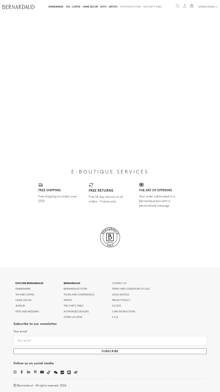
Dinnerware (55, 7)
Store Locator (73, 317)
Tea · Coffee (73, 7)
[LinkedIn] (28, 372)
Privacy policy (121, 300)
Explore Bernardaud (29, 283)
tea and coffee (24, 295)
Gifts (103, 7)
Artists (113, 7)
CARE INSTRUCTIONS (123, 312)
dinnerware (23, 289)
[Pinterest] (35, 372)
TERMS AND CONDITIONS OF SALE (131, 289)
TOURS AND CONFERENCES (79, 295)
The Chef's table (152, 7)
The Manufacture (130, 7)
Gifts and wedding (27, 312)
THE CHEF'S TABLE (73, 306)
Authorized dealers (76, 312)
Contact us (119, 283)
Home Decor (90, 7)
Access (116, 306)
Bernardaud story (75, 289)
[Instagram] (15, 372)
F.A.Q (115, 317)
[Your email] (110, 341)
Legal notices (120, 295)
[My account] (184, 6)
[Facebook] (21, 372)
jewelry (20, 306)
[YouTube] (42, 372)
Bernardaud (72, 283)
